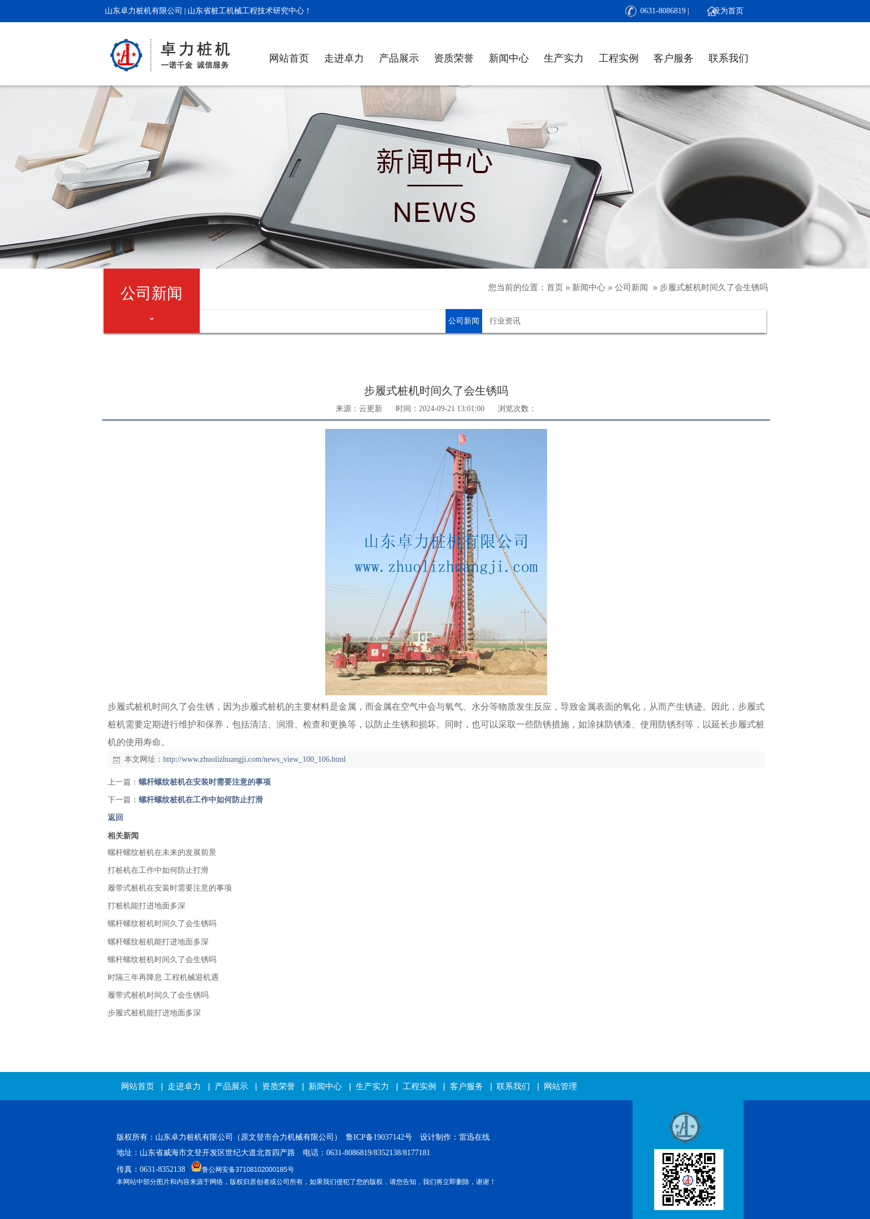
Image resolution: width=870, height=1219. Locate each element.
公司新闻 (631, 287)
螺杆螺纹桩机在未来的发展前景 (162, 852)
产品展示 (399, 58)
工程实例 (619, 58)
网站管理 (560, 1086)
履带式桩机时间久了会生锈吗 (158, 995)
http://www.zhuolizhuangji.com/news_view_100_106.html (254, 759)
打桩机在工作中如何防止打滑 (158, 870)
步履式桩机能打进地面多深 (154, 1013)
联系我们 (728, 58)
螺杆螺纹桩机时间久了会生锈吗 (162, 923)
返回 (115, 817)
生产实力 (564, 58)
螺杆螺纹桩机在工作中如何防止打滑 (201, 800)
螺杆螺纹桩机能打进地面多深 (158, 942)
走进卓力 (344, 58)
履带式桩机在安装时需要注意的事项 (170, 888)
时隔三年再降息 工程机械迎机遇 (163, 977)
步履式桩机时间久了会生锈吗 (714, 287)
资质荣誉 (454, 58)
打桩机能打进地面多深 (146, 906)
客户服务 (674, 58)
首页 (555, 287)
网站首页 (289, 58)
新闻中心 (509, 58)
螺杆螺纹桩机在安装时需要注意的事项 (205, 782)
